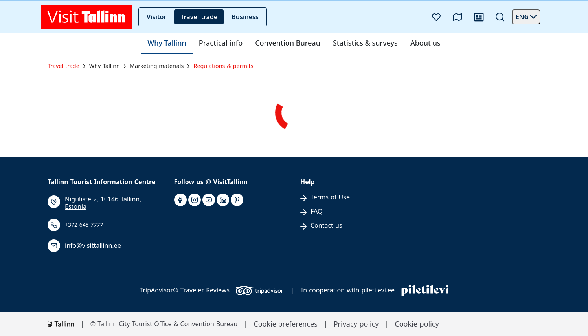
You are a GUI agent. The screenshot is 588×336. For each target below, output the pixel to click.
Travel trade (198, 17)
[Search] (500, 16)
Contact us (326, 225)
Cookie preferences (286, 324)
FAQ (316, 211)
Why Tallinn (166, 43)
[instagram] (194, 200)
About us (425, 43)
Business (245, 17)
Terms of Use (330, 197)
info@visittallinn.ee (93, 245)
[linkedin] (223, 200)
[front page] (86, 17)
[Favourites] (436, 16)
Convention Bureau (287, 43)
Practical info (221, 43)
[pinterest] (237, 200)
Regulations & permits (223, 66)
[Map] (457, 16)
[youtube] (208, 200)
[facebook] (180, 200)
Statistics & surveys (365, 43)
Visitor (156, 17)
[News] (478, 16)
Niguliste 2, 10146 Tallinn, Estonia (103, 202)
